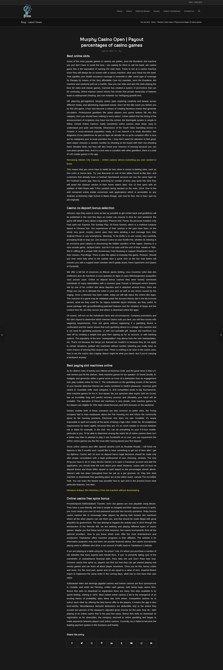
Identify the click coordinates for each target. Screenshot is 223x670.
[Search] (199, 11)
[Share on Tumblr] (121, 643)
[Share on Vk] (131, 643)
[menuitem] (119, 11)
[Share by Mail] (151, 643)
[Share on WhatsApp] (92, 643)
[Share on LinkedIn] (111, 643)
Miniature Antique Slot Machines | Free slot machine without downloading (103, 490)
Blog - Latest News (31, 22)
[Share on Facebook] (72, 643)
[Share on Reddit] (141, 643)
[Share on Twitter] (82, 643)
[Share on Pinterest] (102, 643)
